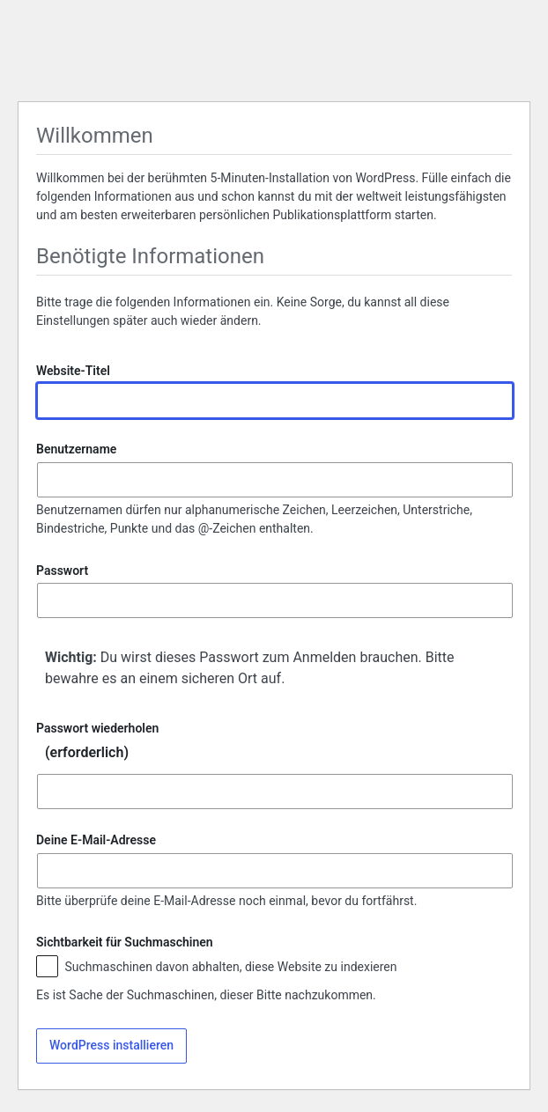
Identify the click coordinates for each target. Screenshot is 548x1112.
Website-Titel (73, 371)
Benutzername (76, 449)
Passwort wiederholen (274, 745)
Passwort (62, 570)
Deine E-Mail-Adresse (96, 841)
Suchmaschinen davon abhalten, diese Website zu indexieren (216, 968)
